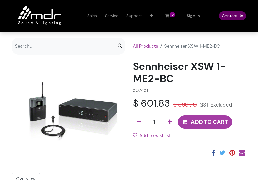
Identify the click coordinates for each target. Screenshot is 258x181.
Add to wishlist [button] (152, 135)
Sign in (193, 15)
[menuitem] (92, 16)
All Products (145, 46)
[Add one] (170, 122)
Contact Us (232, 15)
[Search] (120, 46)
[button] (151, 16)
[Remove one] (139, 122)
